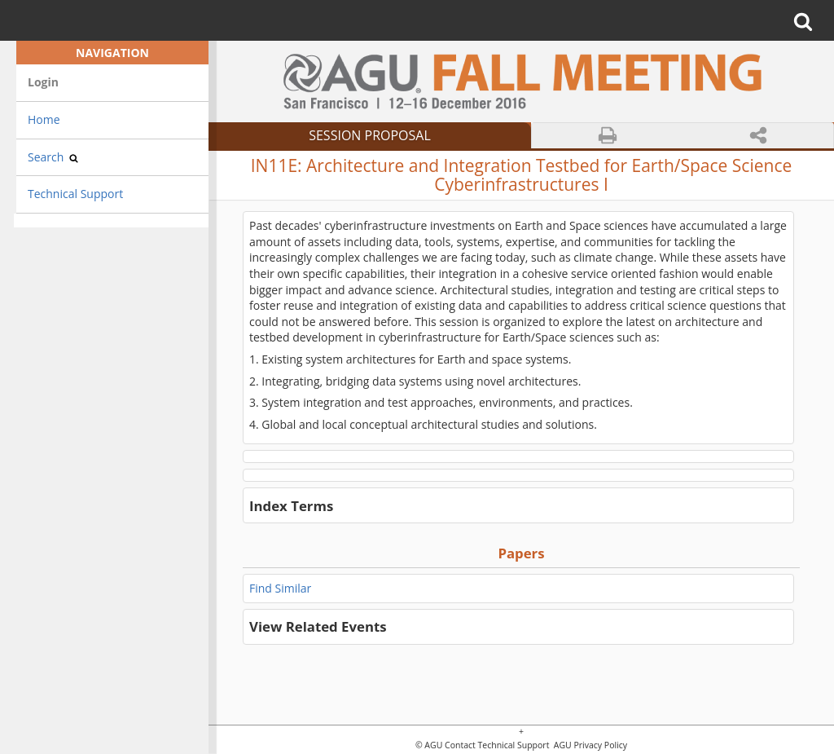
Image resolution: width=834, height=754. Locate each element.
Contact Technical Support (497, 745)
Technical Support (75, 193)
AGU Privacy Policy (589, 745)
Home (44, 119)
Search (53, 157)
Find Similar (280, 588)
